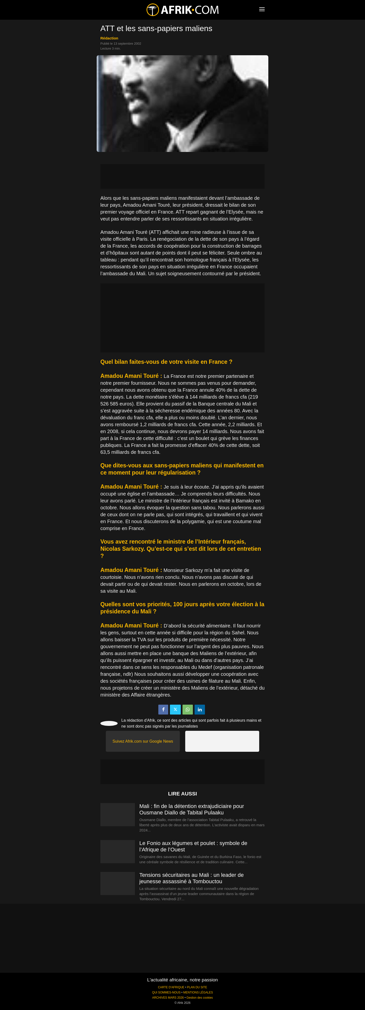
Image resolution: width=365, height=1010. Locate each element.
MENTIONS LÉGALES (198, 992)
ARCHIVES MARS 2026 (168, 997)
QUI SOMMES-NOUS (166, 992)
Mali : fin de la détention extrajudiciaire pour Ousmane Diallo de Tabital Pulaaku (191, 809)
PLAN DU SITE (197, 987)
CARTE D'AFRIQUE (171, 987)
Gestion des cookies (199, 997)
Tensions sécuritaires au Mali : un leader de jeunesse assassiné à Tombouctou (191, 878)
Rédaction (109, 38)
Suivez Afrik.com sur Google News (142, 741)
